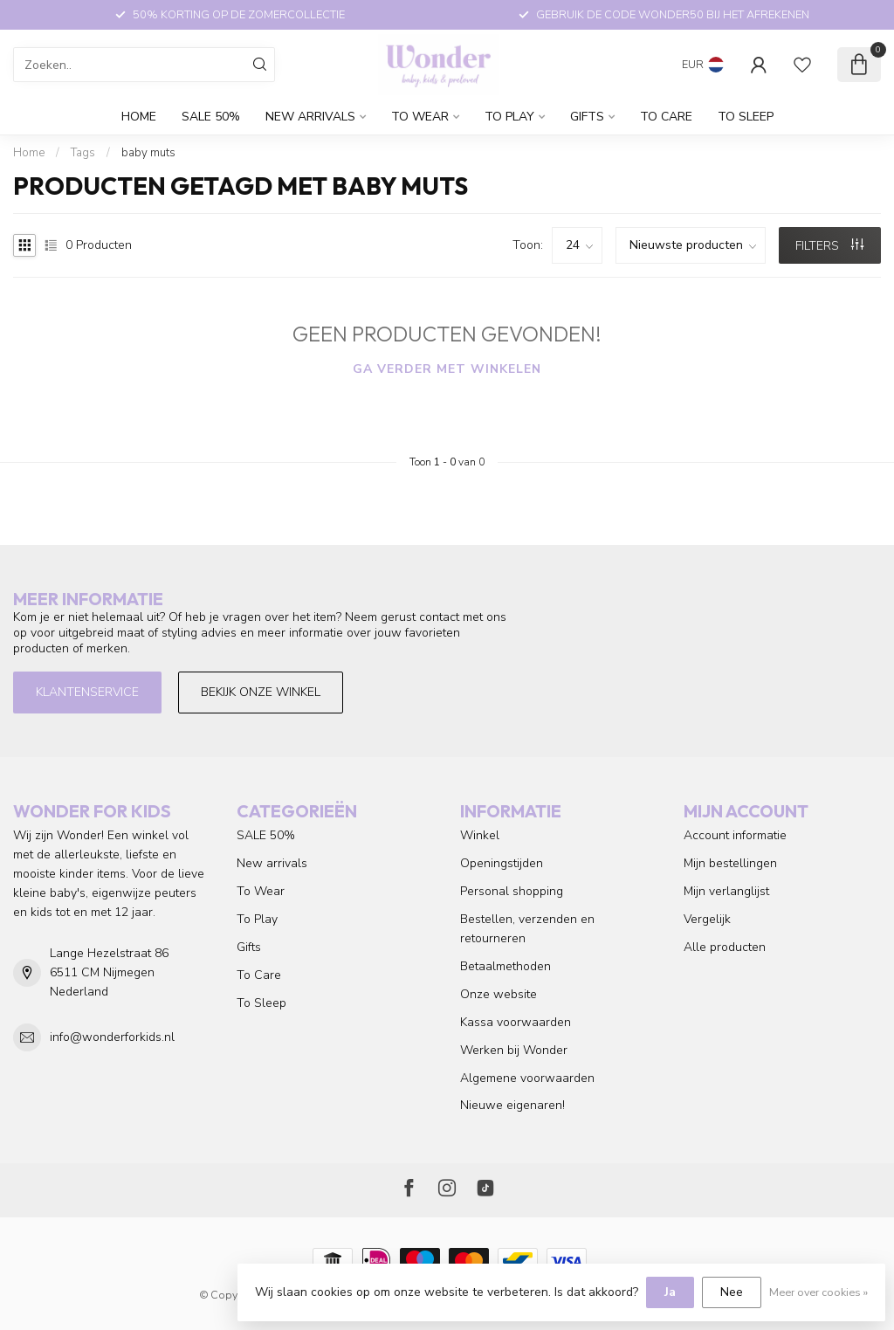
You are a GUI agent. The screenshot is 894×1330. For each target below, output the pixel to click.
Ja (670, 1292)
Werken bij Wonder (513, 1050)
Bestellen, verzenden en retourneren (527, 929)
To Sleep (746, 116)
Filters (829, 246)
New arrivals (310, 116)
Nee (731, 1292)
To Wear (420, 116)
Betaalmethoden (505, 966)
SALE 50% (211, 116)
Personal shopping (511, 891)
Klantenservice (87, 692)
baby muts (148, 153)
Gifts (587, 116)
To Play (509, 116)
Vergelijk (707, 919)
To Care (666, 116)
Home (138, 116)
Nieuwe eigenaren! (512, 1105)
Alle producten (725, 947)
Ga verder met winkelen (447, 369)
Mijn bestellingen (730, 863)
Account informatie (735, 835)
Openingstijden (501, 863)
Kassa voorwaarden (515, 1022)
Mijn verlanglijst (726, 891)
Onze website (498, 994)
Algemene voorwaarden (527, 1078)
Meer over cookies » (818, 1292)
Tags (83, 153)
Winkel (479, 835)
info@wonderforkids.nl (112, 1037)
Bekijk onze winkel (260, 692)
